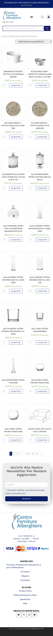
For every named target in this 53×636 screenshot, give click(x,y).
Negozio (25, 576)
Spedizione (25, 599)
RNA (25, 603)
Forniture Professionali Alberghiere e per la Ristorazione (23, 566)
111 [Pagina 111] (37, 453)
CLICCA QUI (26, 5)
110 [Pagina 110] (32, 453)
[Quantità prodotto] (5, 85)
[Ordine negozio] (33, 41)
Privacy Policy (25, 591)
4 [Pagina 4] (20, 453)
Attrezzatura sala (17, 36)
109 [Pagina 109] (27, 453)
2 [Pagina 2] (13, 453)
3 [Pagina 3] (16, 453)
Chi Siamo (25, 572)
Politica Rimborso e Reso (25, 595)
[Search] (47, 28)
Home (4, 36)
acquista (16, 85)
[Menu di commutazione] (31, 17)
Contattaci (25, 580)
